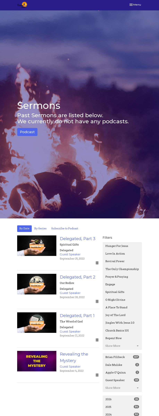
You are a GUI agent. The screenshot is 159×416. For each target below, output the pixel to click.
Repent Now (113, 338)
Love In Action (115, 253)
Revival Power (114, 261)
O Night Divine (115, 299)
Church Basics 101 (117, 330)
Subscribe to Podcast (64, 228)
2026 (122, 399)
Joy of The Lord (115, 315)
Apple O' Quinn (122, 372)
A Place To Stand (116, 307)
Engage (110, 284)
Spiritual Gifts (114, 292)
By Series (40, 228)
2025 (122, 407)
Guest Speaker (122, 380)
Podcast (27, 132)
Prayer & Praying (116, 276)
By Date (24, 228)
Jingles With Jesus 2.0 (119, 322)
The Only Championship (122, 269)
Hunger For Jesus (116, 246)
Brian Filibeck (122, 357)
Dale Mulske (122, 365)
